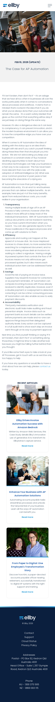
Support (29, 637)
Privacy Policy (29, 645)
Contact (29, 633)
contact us (44, 366)
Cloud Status (29, 641)
